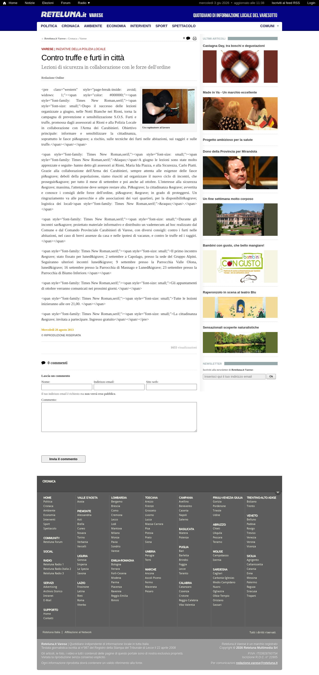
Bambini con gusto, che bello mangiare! (233, 245)
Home (13, 3)
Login (311, 3)
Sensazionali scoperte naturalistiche (231, 327)
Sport (161, 26)
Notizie (30, 3)
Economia (116, 26)
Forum (66, 3)
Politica (49, 26)
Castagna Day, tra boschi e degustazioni (234, 46)
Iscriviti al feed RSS (286, 3)
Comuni (267, 26)
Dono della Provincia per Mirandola (230, 151)
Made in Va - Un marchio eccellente (230, 92)
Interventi (140, 26)
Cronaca (71, 26)
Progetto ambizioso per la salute (228, 140)
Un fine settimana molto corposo (228, 199)
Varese (82, 38)
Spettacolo (184, 26)
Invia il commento (63, 459)
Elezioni (48, 3)
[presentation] (79, 443)
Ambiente (93, 26)
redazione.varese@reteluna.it (257, 663)
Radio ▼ (84, 3)
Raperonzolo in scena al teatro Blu (229, 292)
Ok (271, 376)
